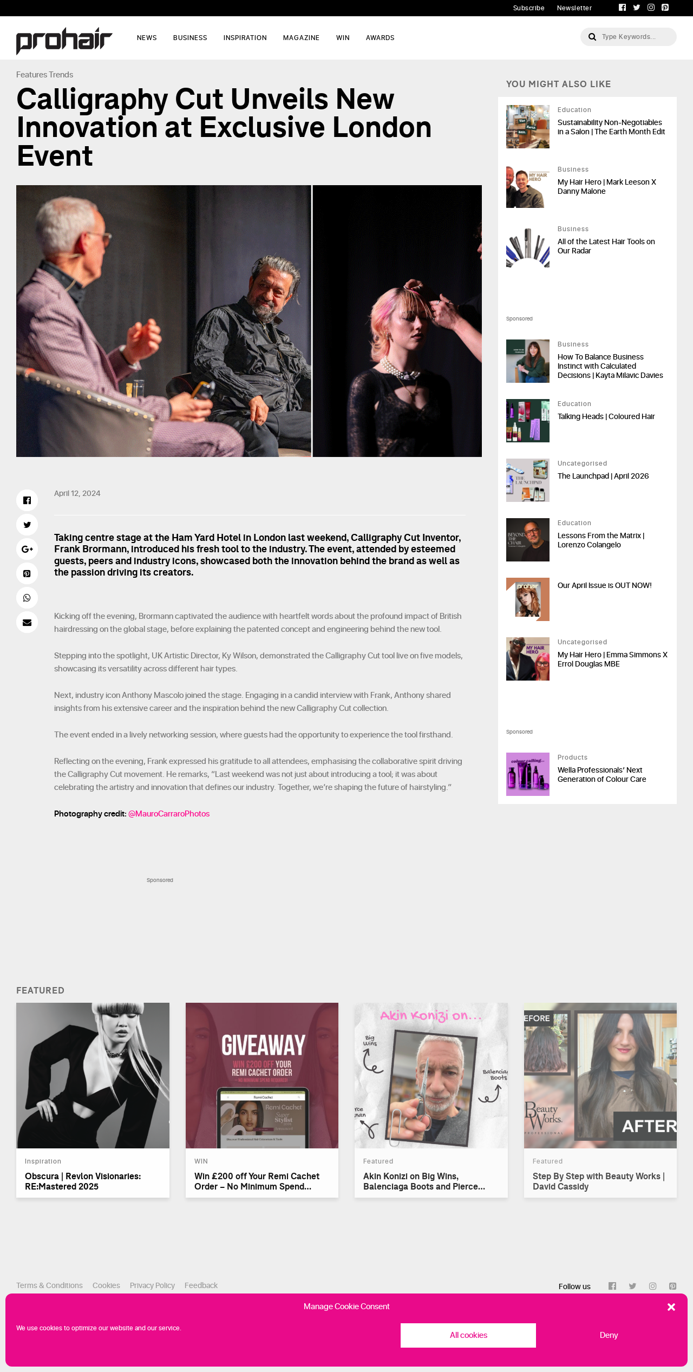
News (147, 38)
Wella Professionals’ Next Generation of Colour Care (602, 775)
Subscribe (529, 8)
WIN (343, 38)
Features (31, 75)
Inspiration (245, 38)
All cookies (468, 1335)
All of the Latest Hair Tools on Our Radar (606, 246)
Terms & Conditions (49, 1285)
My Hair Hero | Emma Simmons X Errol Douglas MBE (613, 659)
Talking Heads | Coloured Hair (606, 416)
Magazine (301, 38)
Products (573, 757)
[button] (671, 1307)
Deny (609, 1335)
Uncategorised (582, 463)
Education (575, 110)
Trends (61, 75)
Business (190, 38)
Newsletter (574, 8)
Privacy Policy (152, 1285)
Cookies (106, 1285)
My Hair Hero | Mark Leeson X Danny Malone (607, 187)
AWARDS (380, 38)
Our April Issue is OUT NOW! (605, 585)
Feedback (201, 1285)
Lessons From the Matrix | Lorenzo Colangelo (601, 540)
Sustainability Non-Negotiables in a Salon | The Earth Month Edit (611, 127)
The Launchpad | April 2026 (603, 476)
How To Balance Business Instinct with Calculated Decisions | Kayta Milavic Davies (610, 366)
